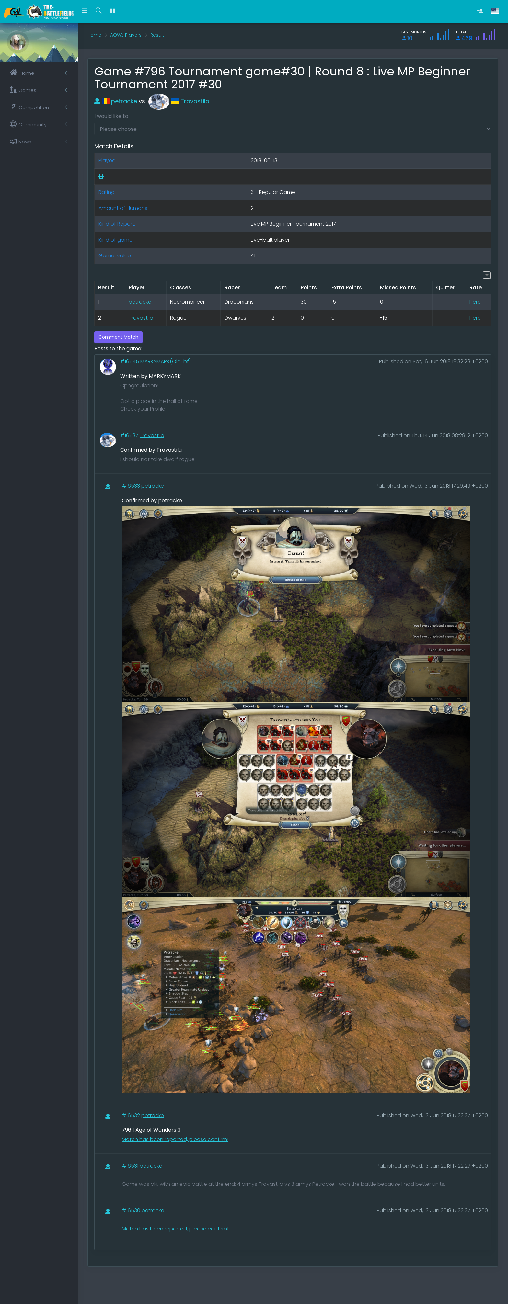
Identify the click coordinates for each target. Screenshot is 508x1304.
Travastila (178, 101)
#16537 (130, 435)
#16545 (130, 361)
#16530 (132, 1210)
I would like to (111, 116)
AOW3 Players (126, 35)
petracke (115, 101)
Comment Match (118, 337)
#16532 (131, 1115)
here (475, 302)
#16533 (131, 486)
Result (157, 35)
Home (94, 35)
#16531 (131, 1166)
